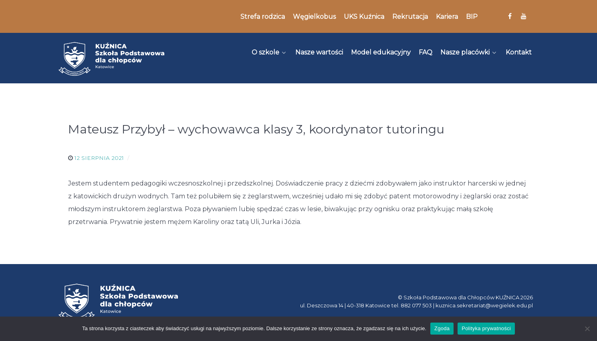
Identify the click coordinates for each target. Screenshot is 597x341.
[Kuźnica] (111, 59)
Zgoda (442, 328)
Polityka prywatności (486, 328)
